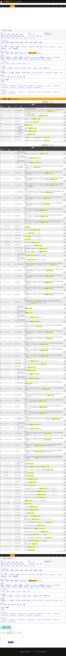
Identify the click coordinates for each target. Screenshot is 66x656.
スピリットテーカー (47, 91)
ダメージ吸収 (11, 72)
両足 (41, 36)
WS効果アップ (4, 48)
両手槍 (6, 36)
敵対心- (2, 57)
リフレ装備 (3, 67)
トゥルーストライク (40, 85)
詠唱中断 (16, 52)
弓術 (2, 37)
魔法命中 (15, 57)
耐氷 (5, 76)
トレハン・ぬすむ (48, 72)
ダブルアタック (24, 46)
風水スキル (38, 58)
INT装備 (30, 42)
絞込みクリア (48, 33)
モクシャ (45, 46)
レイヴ (28, 63)
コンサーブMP (56, 57)
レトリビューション (56, 91)
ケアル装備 (26, 57)
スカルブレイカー (31, 85)
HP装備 (2, 42)
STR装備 (11, 42)
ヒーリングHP (23, 67)
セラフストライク (13, 85)
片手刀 (10, 36)
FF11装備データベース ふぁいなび (13, 1)
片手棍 (18, 36)
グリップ (20, 37)
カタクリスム (3, 93)
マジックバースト (48, 57)
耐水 (18, 76)
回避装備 (7, 52)
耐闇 (24, 76)
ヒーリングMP (16, 67)
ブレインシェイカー (22, 85)
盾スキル (39, 52)
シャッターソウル (11, 93)
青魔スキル (43, 58)
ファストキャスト (33, 57)
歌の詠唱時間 (41, 57)
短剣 (5, 34)
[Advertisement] (33, 18)
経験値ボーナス (47, 67)
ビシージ (3, 63)
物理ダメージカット (23, 52)
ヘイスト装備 (11, 46)
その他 (25, 37)
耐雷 (15, 76)
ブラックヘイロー (4, 87)
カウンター (41, 72)
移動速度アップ (4, 72)
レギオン (24, 63)
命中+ (2, 46)
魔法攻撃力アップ (9, 57)
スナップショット (52, 46)
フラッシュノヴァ (13, 87)
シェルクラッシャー (31, 91)
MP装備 (7, 42)
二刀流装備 (17, 46)
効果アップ (29, 72)
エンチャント (35, 72)
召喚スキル (32, 58)
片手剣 (9, 34)
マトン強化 (40, 67)
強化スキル (9, 58)
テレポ (61, 72)
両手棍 (22, 36)
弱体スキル (3, 58)
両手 (32, 36)
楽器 (16, 37)
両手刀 (14, 36)
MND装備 (35, 42)
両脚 (38, 36)
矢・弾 (13, 37)
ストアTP (10, 48)
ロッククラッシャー (12, 91)
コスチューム (55, 72)
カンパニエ (19, 63)
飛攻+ (41, 46)
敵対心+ (2, 52)
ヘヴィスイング (4, 91)
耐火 (2, 76)
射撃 (5, 37)
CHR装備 (40, 42)
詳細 (64, 112)
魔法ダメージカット (32, 52)
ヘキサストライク (56, 85)
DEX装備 (16, 42)
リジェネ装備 (9, 67)
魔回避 (12, 52)
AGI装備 (21, 42)
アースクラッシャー (22, 91)
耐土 (11, 76)
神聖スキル (49, 58)
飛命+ (38, 46)
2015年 (2, 81)
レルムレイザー (38, 87)
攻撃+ (6, 46)
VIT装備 (26, 42)
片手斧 (17, 34)
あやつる (29, 67)
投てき (9, 37)
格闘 (2, 34)
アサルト (8, 63)
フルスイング (38, 91)
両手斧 (21, 34)
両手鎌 (2, 36)
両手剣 (13, 34)
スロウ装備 (17, 72)
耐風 (8, 76)
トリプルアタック (31, 46)
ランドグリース (21, 87)
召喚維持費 (21, 57)
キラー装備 (23, 72)
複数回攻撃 (15, 48)
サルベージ (13, 63)
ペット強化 (34, 67)
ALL (2, 6)
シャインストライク (5, 85)
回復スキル (26, 58)
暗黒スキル (20, 58)
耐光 (21, 76)
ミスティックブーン (29, 87)
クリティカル (59, 46)
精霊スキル (15, 58)
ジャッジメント (48, 85)
